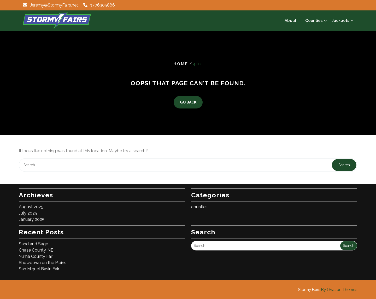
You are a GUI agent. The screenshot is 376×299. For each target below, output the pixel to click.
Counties (314, 20)
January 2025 (31, 217)
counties (199, 205)
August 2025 (31, 205)
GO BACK (188, 102)
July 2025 (28, 211)
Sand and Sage (33, 242)
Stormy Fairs (327, 289)
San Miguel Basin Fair (39, 267)
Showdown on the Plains (42, 260)
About (290, 20)
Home (180, 64)
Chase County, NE (36, 248)
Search (344, 165)
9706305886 (102, 5)
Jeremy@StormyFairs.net (54, 5)
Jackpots (340, 20)
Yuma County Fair (36, 254)
